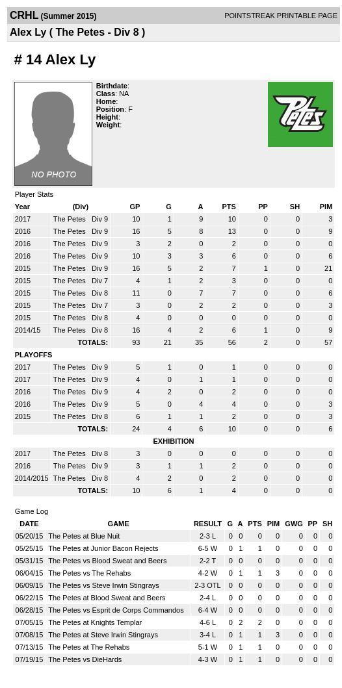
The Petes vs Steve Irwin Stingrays (103, 585)
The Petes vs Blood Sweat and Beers (107, 561)
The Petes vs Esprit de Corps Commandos (115, 610)
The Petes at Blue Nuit (84, 536)
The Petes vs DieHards (85, 659)
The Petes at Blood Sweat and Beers (106, 598)
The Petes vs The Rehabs (89, 573)
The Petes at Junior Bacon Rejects (103, 548)
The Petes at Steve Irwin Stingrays (103, 635)
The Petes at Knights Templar (95, 622)
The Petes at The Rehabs (88, 647)
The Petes (70, 219)
